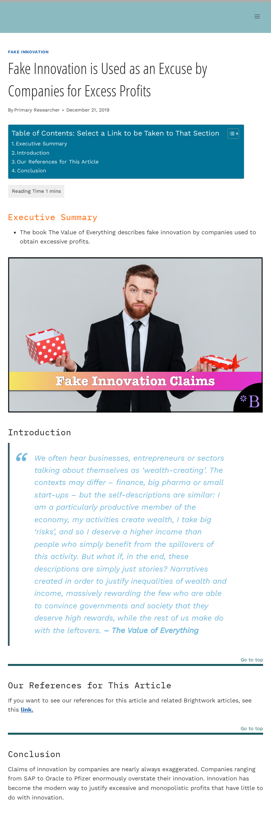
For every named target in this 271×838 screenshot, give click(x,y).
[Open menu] (257, 16)
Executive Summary (41, 143)
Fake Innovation (28, 51)
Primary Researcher (37, 110)
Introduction (33, 153)
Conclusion (31, 170)
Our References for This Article (58, 162)
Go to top (252, 659)
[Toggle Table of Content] (230, 133)
